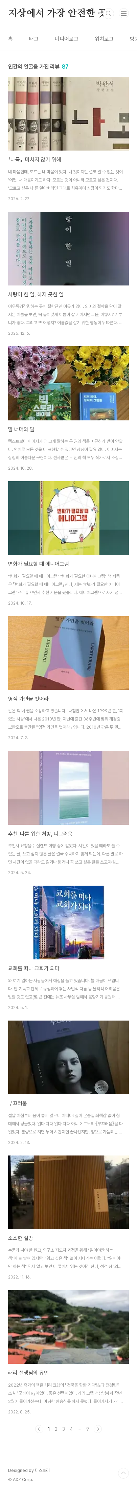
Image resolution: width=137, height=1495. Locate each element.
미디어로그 (66, 39)
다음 (98, 1429)
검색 (109, 13)
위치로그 (104, 39)
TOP (123, 1473)
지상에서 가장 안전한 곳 (57, 13)
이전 (39, 1429)
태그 (34, 39)
